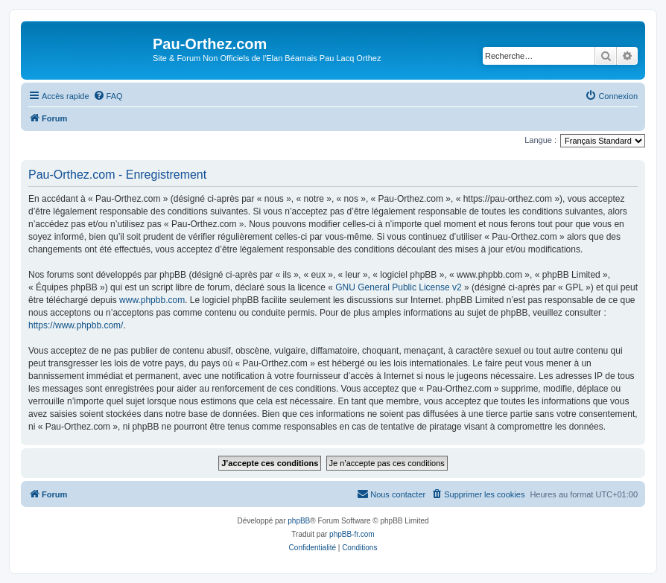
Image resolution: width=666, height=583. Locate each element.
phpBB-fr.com (352, 534)
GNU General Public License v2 (398, 287)
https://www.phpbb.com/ (75, 325)
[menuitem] (108, 96)
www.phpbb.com (152, 300)
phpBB (299, 521)
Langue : (540, 140)
